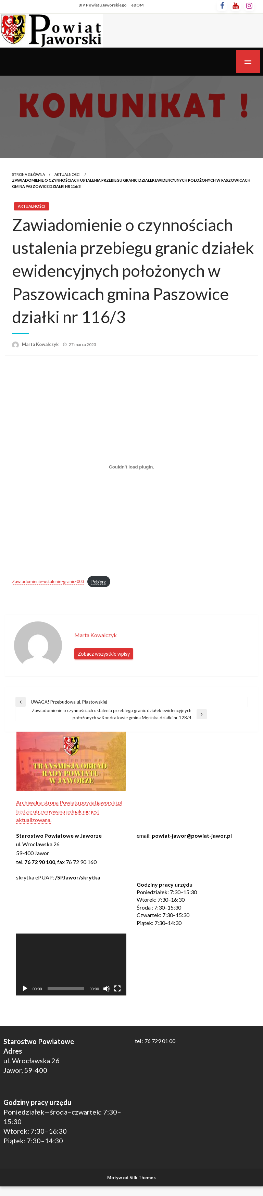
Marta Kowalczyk (41, 344)
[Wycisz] (106, 988)
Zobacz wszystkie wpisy (104, 654)
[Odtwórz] (25, 988)
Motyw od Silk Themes (131, 1177)
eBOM (137, 5)
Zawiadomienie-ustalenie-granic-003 (48, 581)
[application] (71, 964)
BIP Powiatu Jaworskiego (102, 5)
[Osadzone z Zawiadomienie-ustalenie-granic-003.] (131, 467)
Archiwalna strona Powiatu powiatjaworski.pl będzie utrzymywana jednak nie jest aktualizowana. (69, 811)
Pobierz (98, 581)
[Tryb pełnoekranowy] (117, 988)
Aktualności (67, 174)
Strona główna (28, 174)
